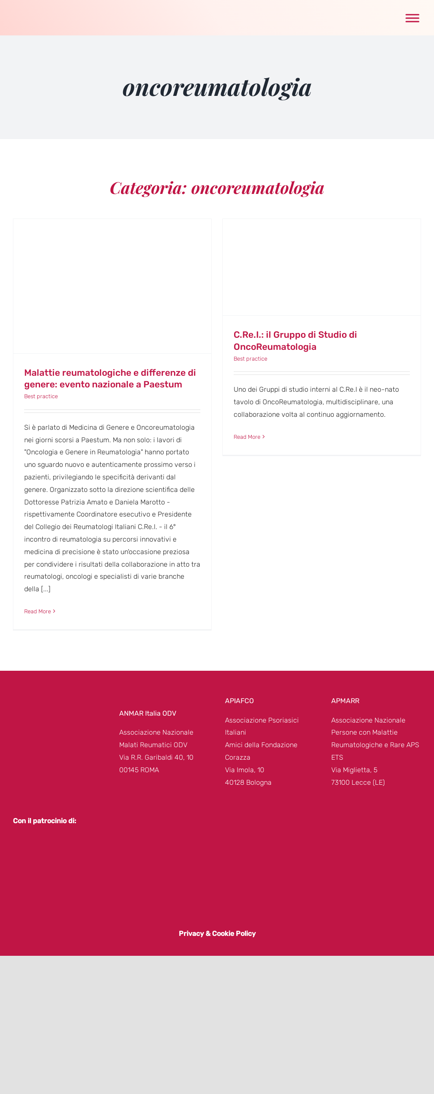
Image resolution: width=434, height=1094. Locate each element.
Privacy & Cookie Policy (217, 933)
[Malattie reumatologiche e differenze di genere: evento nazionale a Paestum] (112, 286)
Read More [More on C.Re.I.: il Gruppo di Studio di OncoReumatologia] (247, 437)
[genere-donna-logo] (44, 9)
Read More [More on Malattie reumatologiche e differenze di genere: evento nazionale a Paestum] (37, 611)
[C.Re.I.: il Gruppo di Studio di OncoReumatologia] (322, 267)
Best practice (41, 396)
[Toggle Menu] (412, 18)
